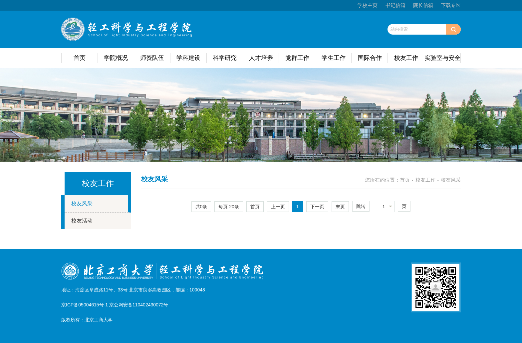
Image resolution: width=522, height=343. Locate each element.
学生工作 (334, 58)
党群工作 (297, 58)
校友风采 (82, 203)
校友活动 (82, 221)
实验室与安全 (442, 58)
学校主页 (368, 5)
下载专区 (451, 5)
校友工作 (406, 58)
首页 (80, 58)
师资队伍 (152, 58)
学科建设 (188, 58)
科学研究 (225, 58)
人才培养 (261, 58)
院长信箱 (423, 5)
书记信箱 (395, 5)
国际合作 (370, 58)
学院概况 (116, 58)
